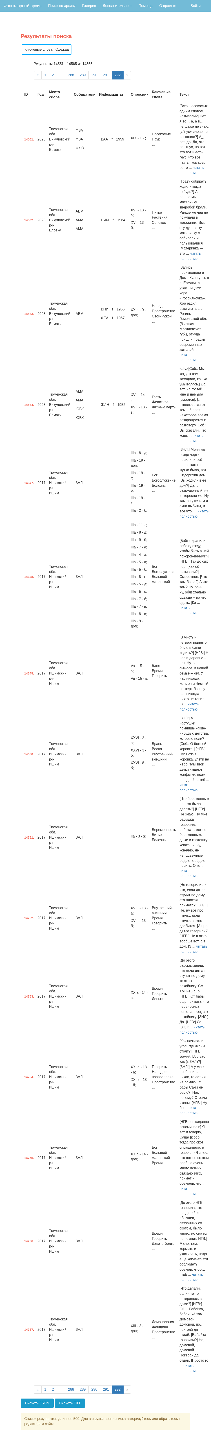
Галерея (89, 6)
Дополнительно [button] (117, 6)
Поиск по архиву (62, 6)
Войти (196, 6)
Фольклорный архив (22, 6)
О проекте (167, 6)
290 (94, 75)
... (61, 75)
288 (71, 75)
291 (106, 75)
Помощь (146, 6)
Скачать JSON (37, 1403)
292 (118, 75)
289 (83, 75)
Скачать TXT (70, 1403)
